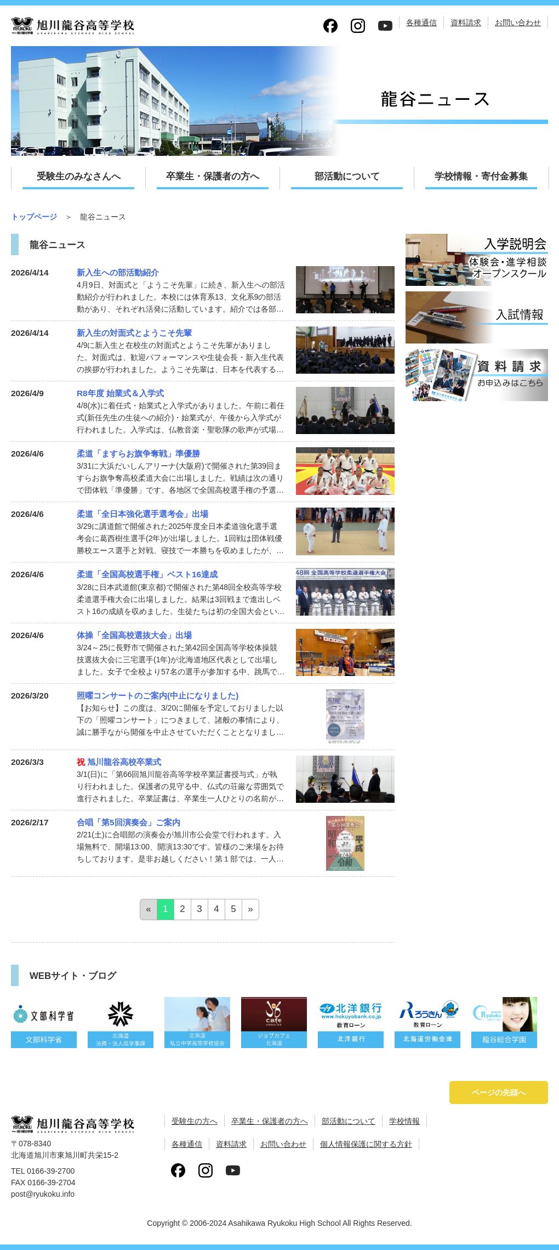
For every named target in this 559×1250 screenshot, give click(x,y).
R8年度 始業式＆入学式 (120, 393)
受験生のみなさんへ (79, 176)
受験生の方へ (195, 1121)
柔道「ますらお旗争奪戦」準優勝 (138, 453)
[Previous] (148, 909)
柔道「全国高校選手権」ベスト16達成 (147, 574)
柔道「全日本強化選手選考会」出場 (142, 514)
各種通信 (421, 22)
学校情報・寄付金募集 (481, 176)
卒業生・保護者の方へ (212, 176)
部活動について (347, 176)
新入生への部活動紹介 (118, 272)
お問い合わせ (518, 22)
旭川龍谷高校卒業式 (119, 762)
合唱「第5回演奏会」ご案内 (128, 822)
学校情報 (404, 1121)
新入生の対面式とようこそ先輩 (134, 332)
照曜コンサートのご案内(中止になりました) (157, 695)
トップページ (34, 216)
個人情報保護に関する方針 (366, 1144)
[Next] (250, 909)
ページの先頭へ (499, 1092)
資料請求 (465, 22)
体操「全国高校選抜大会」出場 (134, 635)
